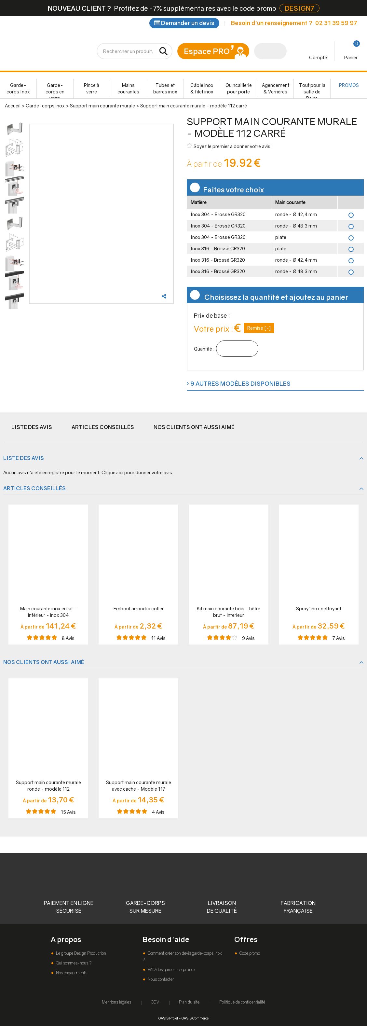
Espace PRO (207, 51)
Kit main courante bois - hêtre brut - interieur (228, 612)
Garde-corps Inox (18, 88)
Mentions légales (116, 1002)
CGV (155, 1002)
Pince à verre (91, 88)
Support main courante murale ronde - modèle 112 (48, 786)
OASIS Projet (168, 1018)
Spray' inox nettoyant (318, 608)
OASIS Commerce (195, 1018)
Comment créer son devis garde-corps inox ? (182, 956)
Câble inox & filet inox (201, 88)
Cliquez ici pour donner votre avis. (137, 472)
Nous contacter (160, 979)
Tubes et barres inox (165, 88)
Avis (68, 638)
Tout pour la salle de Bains (312, 90)
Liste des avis (31, 427)
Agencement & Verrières (275, 88)
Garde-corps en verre (55, 90)
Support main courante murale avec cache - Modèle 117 (138, 786)
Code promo (249, 953)
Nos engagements (71, 972)
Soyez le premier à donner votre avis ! (230, 146)
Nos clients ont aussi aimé (194, 427)
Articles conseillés (103, 427)
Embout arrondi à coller (139, 608)
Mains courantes (128, 88)
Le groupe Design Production (80, 953)
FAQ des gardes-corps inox (171, 969)
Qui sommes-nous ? (73, 963)
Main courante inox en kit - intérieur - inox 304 (48, 612)
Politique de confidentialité (242, 1002)
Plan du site (189, 1002)
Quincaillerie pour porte (238, 88)
